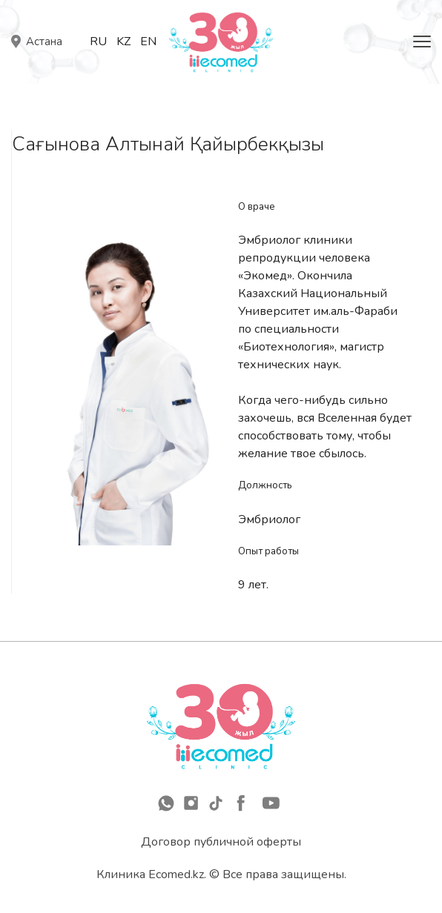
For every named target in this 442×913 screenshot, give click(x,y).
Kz (123, 41)
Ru (98, 41)
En (148, 41)
